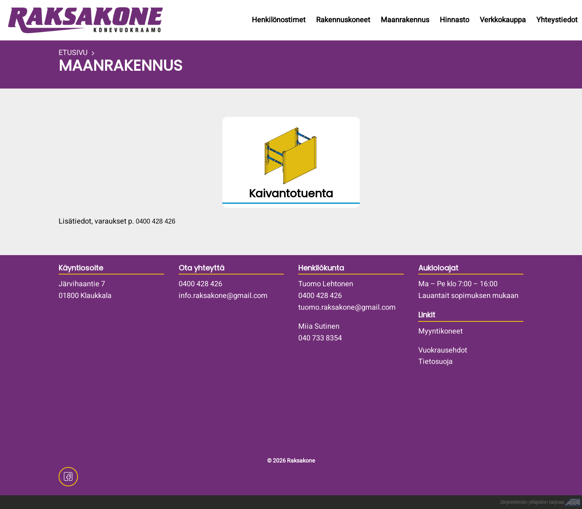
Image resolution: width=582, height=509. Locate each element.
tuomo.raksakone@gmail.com (347, 307)
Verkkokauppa (503, 20)
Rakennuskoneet (343, 20)
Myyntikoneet (440, 331)
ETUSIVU (73, 53)
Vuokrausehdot (442, 350)
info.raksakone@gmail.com (223, 295)
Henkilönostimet (279, 20)
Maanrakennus (405, 20)
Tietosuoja (435, 361)
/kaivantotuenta (291, 162)
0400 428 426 (200, 284)
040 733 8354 (320, 338)
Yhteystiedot (557, 20)
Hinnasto (454, 20)
